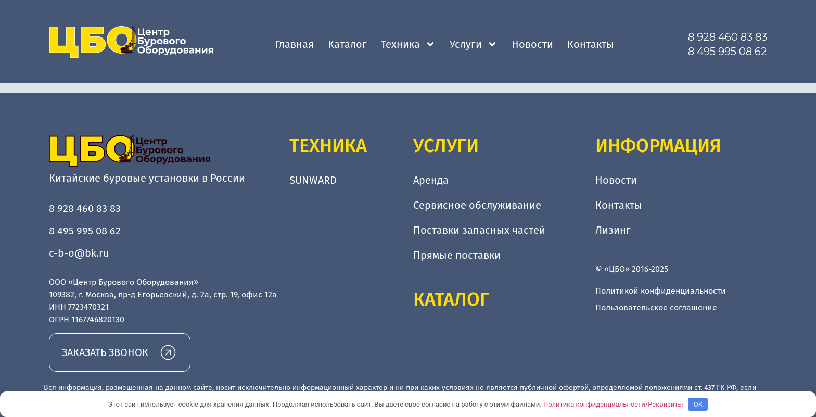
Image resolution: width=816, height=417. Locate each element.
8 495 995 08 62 (727, 51)
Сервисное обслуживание (477, 205)
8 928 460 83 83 (727, 37)
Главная (294, 44)
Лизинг (613, 230)
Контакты (590, 44)
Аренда (431, 180)
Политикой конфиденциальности (660, 291)
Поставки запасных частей (479, 230)
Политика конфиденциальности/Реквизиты (613, 404)
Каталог (347, 44)
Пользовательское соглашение (656, 307)
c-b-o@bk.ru (79, 253)
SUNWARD (313, 180)
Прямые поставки (457, 255)
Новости (532, 44)
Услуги (474, 44)
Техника (408, 44)
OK (698, 404)
